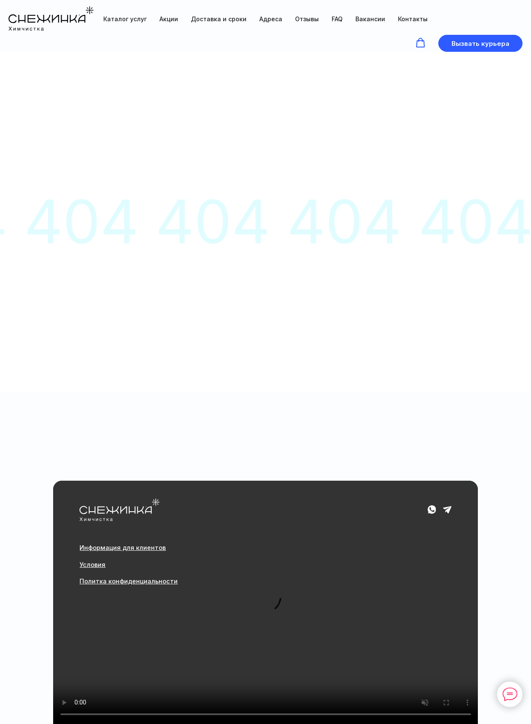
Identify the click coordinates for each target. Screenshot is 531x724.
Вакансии (370, 19)
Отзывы (307, 19)
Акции (168, 19)
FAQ (337, 19)
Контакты (413, 19)
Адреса (270, 19)
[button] (420, 43)
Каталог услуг (125, 19)
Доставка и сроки (219, 19)
